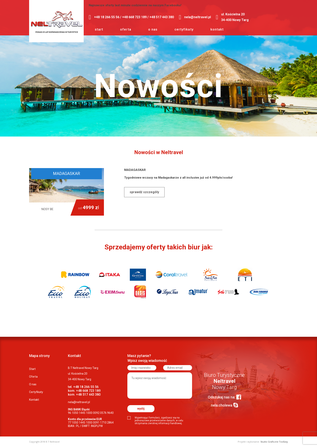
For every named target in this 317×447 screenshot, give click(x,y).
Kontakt (217, 29)
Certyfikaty (183, 29)
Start (99, 29)
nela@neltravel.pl (79, 402)
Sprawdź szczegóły (144, 192)
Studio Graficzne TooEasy (274, 441)
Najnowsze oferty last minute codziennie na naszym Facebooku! (135, 5)
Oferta (125, 29)
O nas (152, 29)
